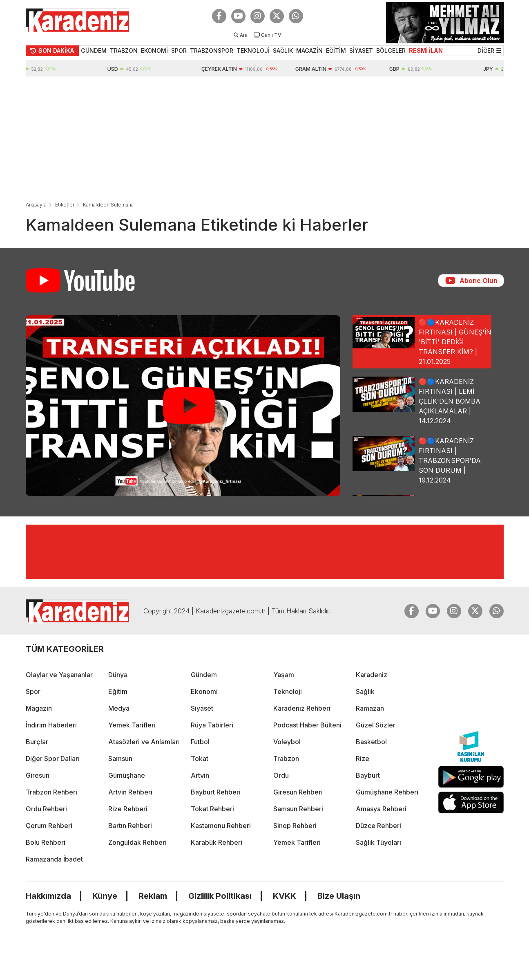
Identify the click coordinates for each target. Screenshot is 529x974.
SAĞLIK (283, 50)
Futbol (200, 742)
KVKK (284, 896)
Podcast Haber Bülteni (307, 725)
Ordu (281, 775)
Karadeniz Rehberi (301, 708)
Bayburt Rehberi (216, 792)
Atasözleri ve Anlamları (144, 742)
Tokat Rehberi (212, 809)
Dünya (117, 675)
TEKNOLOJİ (253, 50)
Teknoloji (287, 691)
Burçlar (37, 742)
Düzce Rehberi (378, 825)
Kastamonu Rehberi (221, 825)
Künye (104, 896)
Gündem (204, 675)
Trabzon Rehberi (51, 792)
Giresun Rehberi (298, 792)
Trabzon (286, 758)
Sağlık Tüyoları (378, 842)
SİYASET (361, 50)
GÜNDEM (94, 50)
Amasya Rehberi (381, 809)
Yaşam (283, 675)
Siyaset (202, 708)
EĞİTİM (336, 50)
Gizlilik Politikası (220, 896)
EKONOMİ (154, 50)
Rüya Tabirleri (212, 725)
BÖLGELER (391, 50)
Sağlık (365, 691)
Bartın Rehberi (130, 825)
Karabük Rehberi (216, 842)
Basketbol (371, 742)
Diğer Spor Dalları (53, 758)
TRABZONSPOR (211, 50)
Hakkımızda (48, 896)
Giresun (37, 775)
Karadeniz (371, 675)
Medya (118, 708)
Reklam (152, 896)
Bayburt (368, 775)
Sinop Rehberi (295, 825)
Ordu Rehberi (46, 809)
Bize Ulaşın (338, 896)
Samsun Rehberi (298, 809)
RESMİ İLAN (426, 50)
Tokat (199, 758)
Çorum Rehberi (49, 825)
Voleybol (287, 742)
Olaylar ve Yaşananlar (59, 675)
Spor (33, 691)
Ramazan (370, 708)
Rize (362, 758)
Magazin (39, 708)
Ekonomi (204, 691)
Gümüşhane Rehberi (387, 792)
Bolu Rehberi (45, 842)
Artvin (200, 775)
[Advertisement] (265, 138)
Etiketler (64, 205)
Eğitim (117, 691)
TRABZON (124, 50)
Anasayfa (36, 205)
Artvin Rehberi (130, 792)
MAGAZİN (309, 50)
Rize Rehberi (127, 809)
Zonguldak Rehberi (137, 842)
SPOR (179, 50)
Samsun (120, 758)
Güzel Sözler (375, 725)
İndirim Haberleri (51, 725)
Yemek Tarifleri (132, 725)
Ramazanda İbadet (54, 859)
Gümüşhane (126, 775)
